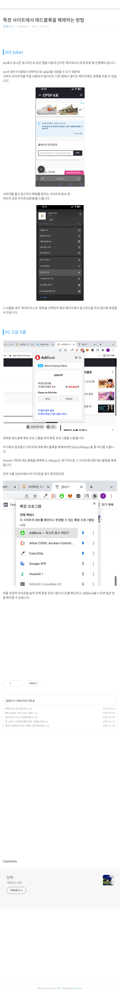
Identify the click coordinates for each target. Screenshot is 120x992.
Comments (10, 861)
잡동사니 (8, 26)
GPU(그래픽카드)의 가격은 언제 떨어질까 (25, 725)
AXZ (59, 988)
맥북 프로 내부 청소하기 (16, 708)
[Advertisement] (60, 637)
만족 (10, 877)
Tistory (78, 988)
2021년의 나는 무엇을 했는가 (19, 717)
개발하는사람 (14, 882)
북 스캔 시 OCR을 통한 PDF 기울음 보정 (24, 721)
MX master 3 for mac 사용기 (19, 713)
